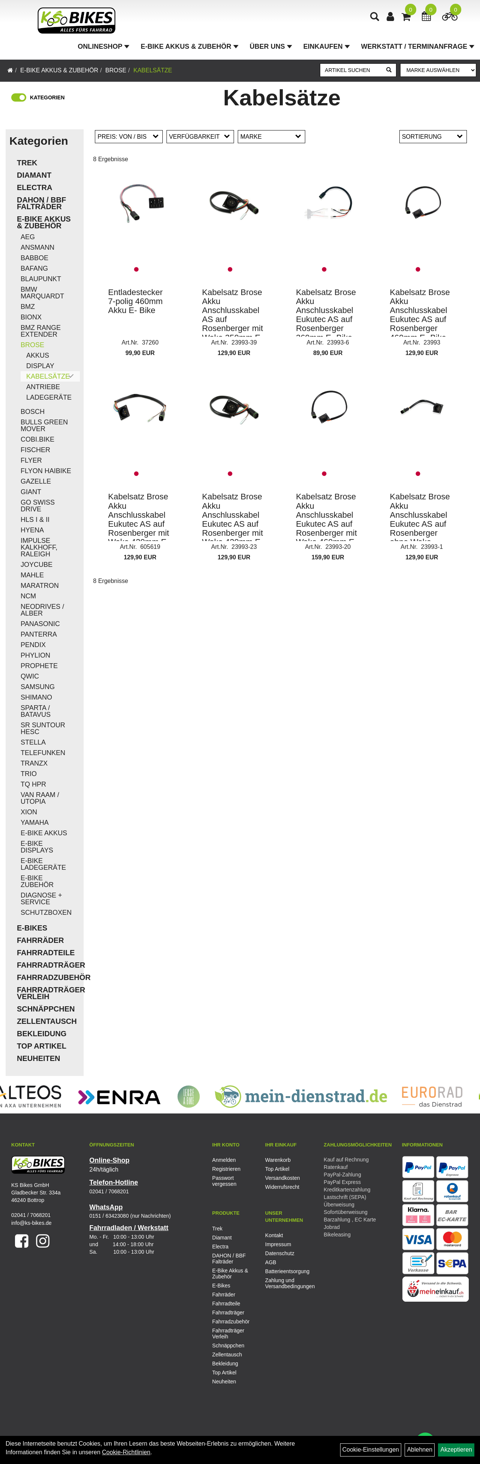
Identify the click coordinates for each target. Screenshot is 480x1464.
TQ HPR (33, 784)
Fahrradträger (48, 965)
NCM (28, 596)
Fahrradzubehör (48, 977)
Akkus (37, 355)
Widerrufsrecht (282, 1187)
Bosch (33, 411)
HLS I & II (35, 519)
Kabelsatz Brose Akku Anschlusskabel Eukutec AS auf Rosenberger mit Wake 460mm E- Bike (326, 524)
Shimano (36, 697)
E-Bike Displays (37, 847)
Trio (29, 774)
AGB (270, 1262)
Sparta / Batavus (36, 711)
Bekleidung (41, 1033)
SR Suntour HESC (43, 728)
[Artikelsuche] (374, 17)
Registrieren (226, 1169)
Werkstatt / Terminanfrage (417, 46)
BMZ (28, 306)
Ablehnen (419, 1449)
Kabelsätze (153, 70)
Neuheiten (38, 1058)
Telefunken (43, 753)
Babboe (34, 258)
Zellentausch (47, 1021)
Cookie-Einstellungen (370, 1449)
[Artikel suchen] (351, 70)
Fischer (35, 450)
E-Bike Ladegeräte (43, 864)
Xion (29, 812)
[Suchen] (389, 70)
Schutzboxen (46, 912)
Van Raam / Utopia (40, 798)
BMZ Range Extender (41, 331)
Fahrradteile (46, 953)
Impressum (278, 1244)
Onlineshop (103, 46)
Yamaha (35, 822)
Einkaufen (326, 46)
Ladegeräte (49, 397)
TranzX (34, 763)
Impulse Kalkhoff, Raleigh (39, 547)
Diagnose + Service (41, 899)
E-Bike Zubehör (37, 881)
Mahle (32, 575)
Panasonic (40, 624)
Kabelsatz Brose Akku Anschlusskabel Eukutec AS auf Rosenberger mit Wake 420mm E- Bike (138, 524)
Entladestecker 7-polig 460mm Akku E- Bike (135, 301)
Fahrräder (40, 940)
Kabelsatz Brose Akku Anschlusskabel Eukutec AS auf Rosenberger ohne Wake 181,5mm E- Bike (421, 524)
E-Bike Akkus (44, 833)
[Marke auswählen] (438, 70)
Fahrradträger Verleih (48, 993)
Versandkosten (282, 1178)
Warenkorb (278, 1160)
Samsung (38, 687)
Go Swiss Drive (38, 506)
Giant (31, 492)
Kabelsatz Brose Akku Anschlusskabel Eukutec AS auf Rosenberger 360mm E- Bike (326, 315)
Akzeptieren (456, 1449)
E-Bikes (32, 928)
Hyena (32, 530)
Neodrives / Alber (42, 610)
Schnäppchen (46, 1009)
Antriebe (43, 387)
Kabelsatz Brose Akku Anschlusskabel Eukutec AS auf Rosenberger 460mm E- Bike (420, 315)
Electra (34, 187)
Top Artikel (41, 1046)
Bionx (31, 317)
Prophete (39, 666)
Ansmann (37, 247)
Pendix (33, 645)
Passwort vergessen (224, 1181)
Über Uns (271, 46)
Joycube (36, 564)
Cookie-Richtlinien (126, 1452)
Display (40, 366)
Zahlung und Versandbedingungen (283, 1283)
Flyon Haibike (46, 471)
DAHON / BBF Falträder (41, 203)
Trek (27, 163)
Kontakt (274, 1235)
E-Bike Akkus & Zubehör (189, 46)
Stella (33, 742)
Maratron (40, 585)
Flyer (31, 460)
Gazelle (36, 481)
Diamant (34, 175)
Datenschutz (279, 1253)
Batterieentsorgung (283, 1271)
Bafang (34, 268)
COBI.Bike (37, 439)
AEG (28, 237)
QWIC (30, 676)
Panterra (39, 634)
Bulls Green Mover (44, 425)
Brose (115, 70)
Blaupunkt (41, 279)
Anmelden (224, 1160)
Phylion (35, 655)
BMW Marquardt (42, 293)
